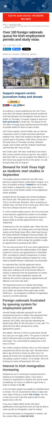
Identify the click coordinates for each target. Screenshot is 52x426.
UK (23, 385)
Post (26, 49)
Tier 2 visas (34, 394)
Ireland (30, 184)
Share (7, 49)
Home (5, 24)
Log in (48, 6)
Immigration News (15, 24)
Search (43, 6)
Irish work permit (10, 122)
